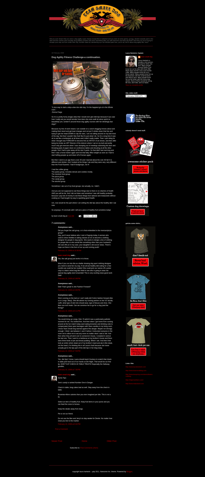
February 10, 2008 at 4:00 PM (69, 290)
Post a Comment (61, 429)
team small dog (64, 255)
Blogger (129, 472)
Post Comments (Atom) (89, 448)
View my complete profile (134, 85)
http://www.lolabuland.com (135, 383)
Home (84, 441)
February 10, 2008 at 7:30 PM (69, 370)
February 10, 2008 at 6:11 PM (69, 311)
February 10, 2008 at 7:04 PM (69, 351)
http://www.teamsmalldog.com (136, 370)
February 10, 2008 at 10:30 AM (69, 251)
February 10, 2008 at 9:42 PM (69, 424)
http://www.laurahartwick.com (136, 367)
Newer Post (57, 441)
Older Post (111, 441)
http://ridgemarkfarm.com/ (134, 380)
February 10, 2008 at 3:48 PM (69, 279)
